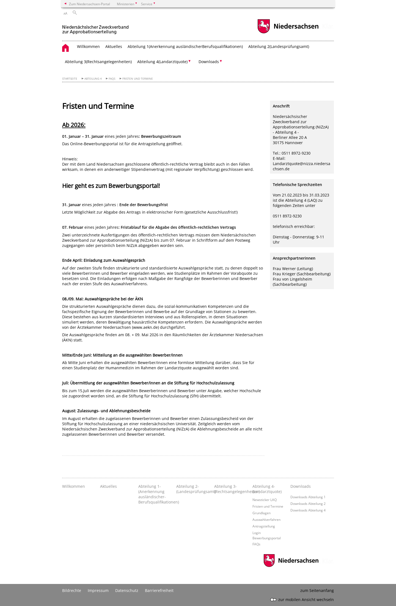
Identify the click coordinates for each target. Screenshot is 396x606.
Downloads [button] (209, 61)
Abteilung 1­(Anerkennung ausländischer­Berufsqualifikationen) (185, 46)
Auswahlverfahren (266, 519)
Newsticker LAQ (264, 499)
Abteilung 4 (93, 78)
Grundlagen (261, 513)
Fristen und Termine (137, 78)
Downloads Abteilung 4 (308, 510)
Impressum (98, 590)
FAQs (112, 78)
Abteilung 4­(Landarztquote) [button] (162, 61)
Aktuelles (113, 46)
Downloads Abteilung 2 (308, 503)
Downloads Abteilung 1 (308, 497)
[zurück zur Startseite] (95, 27)
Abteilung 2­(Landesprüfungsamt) (278, 46)
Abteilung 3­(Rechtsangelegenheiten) (98, 61)
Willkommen (88, 46)
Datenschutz (126, 590)
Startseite (69, 78)
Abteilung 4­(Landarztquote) (267, 489)
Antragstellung (263, 526)
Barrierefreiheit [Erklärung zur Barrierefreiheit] (159, 590)
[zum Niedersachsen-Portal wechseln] (287, 32)
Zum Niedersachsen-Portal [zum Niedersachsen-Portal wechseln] (89, 4)
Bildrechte (71, 590)
